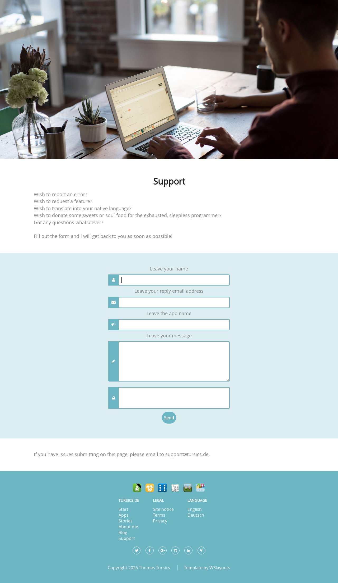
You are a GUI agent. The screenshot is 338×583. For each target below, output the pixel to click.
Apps (124, 515)
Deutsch (195, 515)
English (194, 509)
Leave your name (169, 269)
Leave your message (169, 336)
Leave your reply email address (169, 291)
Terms (159, 515)
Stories (126, 521)
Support (127, 538)
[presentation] (172, 398)
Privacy (160, 521)
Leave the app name (169, 313)
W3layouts (219, 568)
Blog (123, 532)
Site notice (163, 509)
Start (123, 509)
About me (128, 527)
